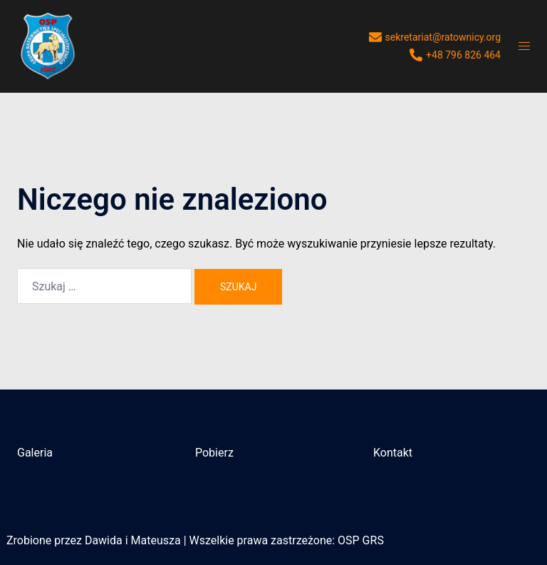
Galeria (35, 452)
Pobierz (214, 452)
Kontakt (392, 452)
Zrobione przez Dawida (64, 540)
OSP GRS (361, 540)
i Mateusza (153, 540)
